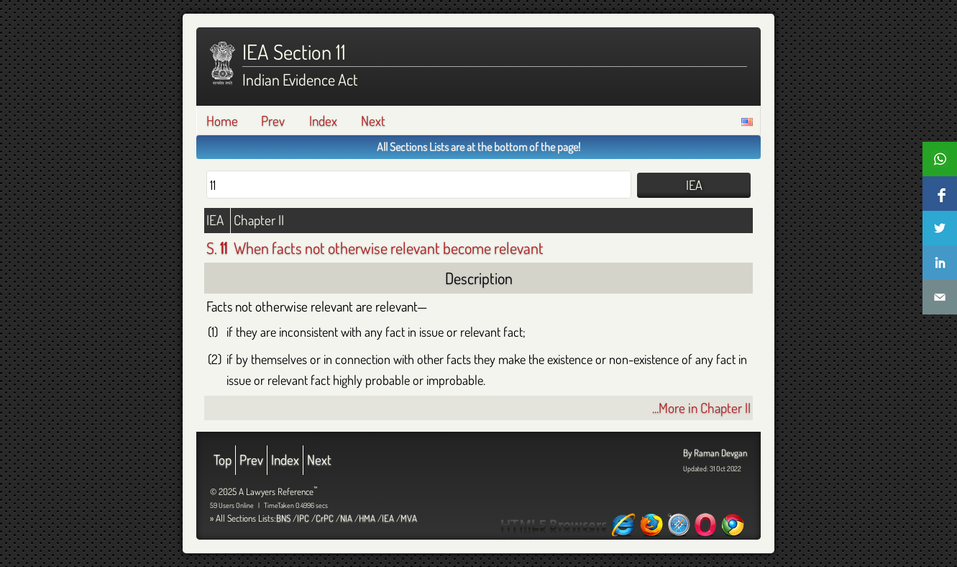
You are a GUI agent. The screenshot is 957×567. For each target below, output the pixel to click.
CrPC (325, 518)
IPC (303, 518)
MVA (408, 518)
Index (323, 121)
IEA (388, 518)
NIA (346, 518)
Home (222, 121)
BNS (283, 518)
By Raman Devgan (715, 452)
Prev (273, 121)
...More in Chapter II (701, 408)
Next (373, 121)
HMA (367, 518)
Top (223, 459)
